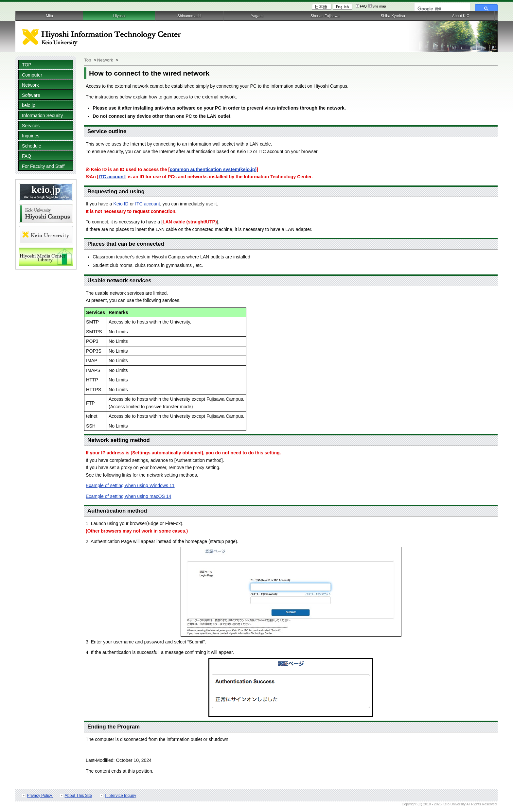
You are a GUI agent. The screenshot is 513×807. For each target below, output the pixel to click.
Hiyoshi (119, 16)
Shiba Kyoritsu (392, 16)
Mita (49, 16)
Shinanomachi (189, 16)
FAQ (363, 6)
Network (30, 85)
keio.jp (28, 105)
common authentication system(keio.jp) (213, 169)
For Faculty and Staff (43, 166)
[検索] (441, 9)
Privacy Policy (40, 795)
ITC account (111, 176)
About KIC (460, 16)
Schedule (31, 146)
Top (87, 60)
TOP (26, 64)
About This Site (78, 795)
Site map (379, 6)
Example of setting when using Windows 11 (130, 485)
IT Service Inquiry (120, 795)
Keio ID (121, 203)
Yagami (257, 16)
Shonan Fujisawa (324, 16)
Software (31, 95)
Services (31, 125)
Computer (32, 75)
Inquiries (30, 135)
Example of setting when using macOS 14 (128, 496)
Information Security (42, 115)
